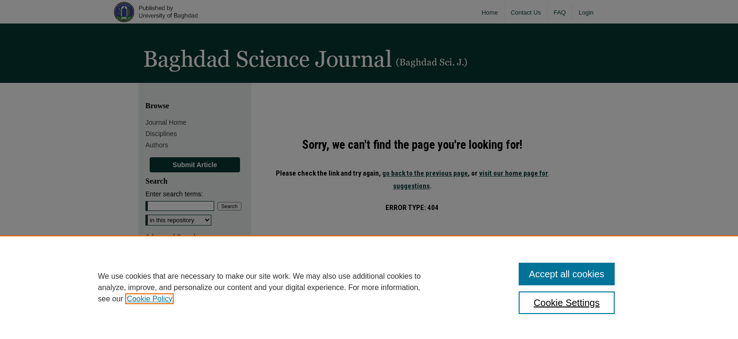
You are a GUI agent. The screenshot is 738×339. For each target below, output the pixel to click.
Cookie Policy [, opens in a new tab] (149, 299)
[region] (369, 287)
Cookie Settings (567, 303)
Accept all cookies (566, 274)
